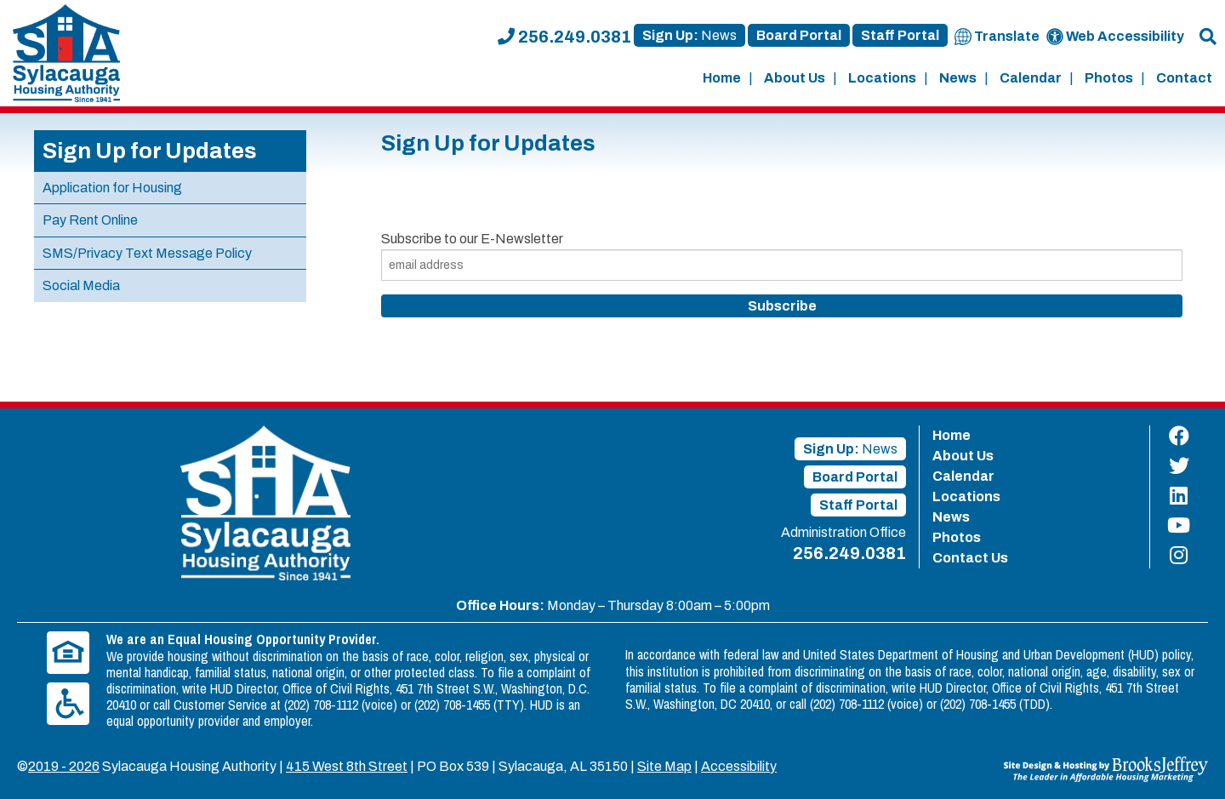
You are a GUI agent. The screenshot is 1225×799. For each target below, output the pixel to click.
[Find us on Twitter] (1179, 466)
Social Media (81, 285)
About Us (794, 78)
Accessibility (739, 766)
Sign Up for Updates (150, 151)
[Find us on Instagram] (1179, 555)
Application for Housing (112, 187)
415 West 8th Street (346, 766)
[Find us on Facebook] (1179, 436)
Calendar (1031, 78)
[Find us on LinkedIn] (1179, 495)
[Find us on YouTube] (1179, 525)
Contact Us (970, 558)
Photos (1109, 78)
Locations (882, 78)
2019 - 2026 (64, 766)
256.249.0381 (564, 36)
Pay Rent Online (90, 220)
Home (722, 78)
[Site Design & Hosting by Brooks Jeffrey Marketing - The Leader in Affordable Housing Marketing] (1106, 768)
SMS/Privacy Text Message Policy (147, 253)
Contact (1184, 78)
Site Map (664, 766)
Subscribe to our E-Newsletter (472, 238)
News (958, 78)
